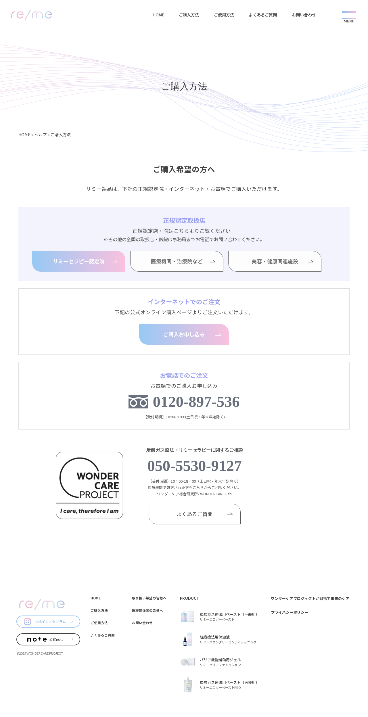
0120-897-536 (196, 401)
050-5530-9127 (194, 465)
